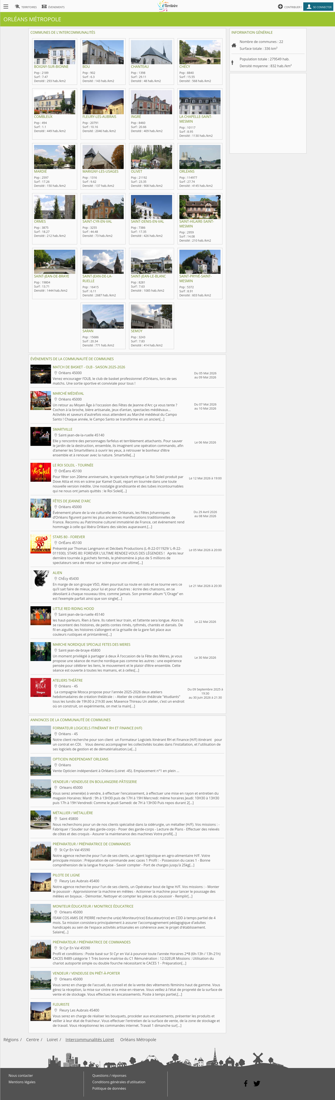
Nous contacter (21, 1075)
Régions (10, 1039)
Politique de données (109, 1088)
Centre (32, 1039)
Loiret (52, 1039)
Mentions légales (22, 1082)
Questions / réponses (109, 1075)
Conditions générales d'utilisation (119, 1082)
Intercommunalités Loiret (90, 1039)
